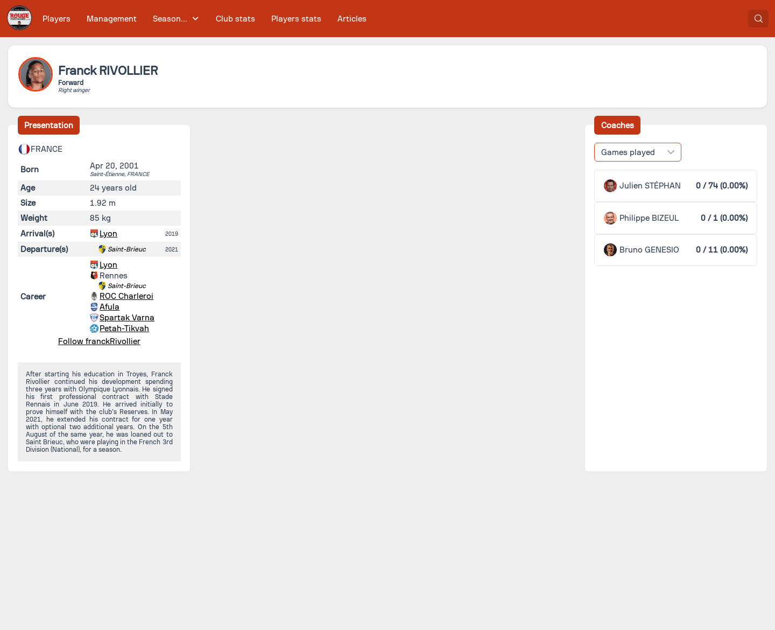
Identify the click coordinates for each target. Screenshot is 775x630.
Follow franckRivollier (99, 341)
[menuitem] (57, 18)
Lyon (108, 234)
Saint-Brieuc (127, 249)
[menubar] (204, 18)
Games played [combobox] (628, 152)
